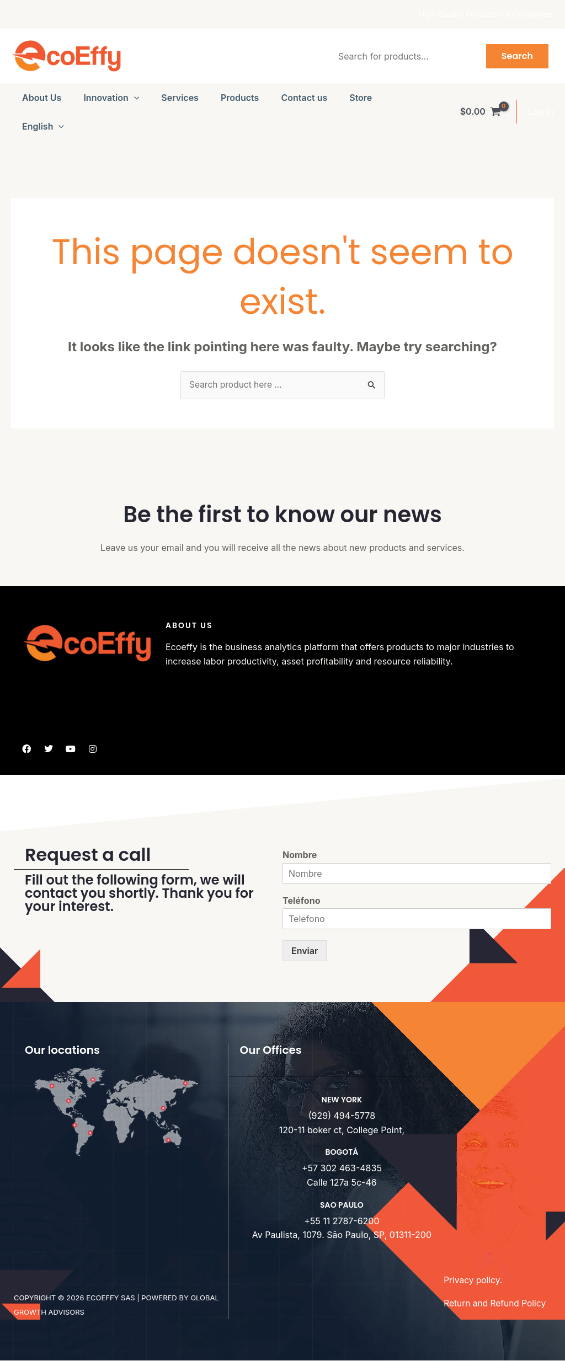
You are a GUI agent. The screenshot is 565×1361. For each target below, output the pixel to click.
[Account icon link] (541, 112)
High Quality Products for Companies (486, 14)
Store (360, 97)
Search (517, 56)
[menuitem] (43, 126)
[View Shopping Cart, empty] (480, 112)
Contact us (304, 97)
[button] (134, 97)
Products (240, 97)
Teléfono (301, 900)
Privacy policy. (474, 1280)
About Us (41, 97)
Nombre (299, 855)
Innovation (111, 97)
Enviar (304, 951)
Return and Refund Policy (496, 1303)
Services (180, 97)
